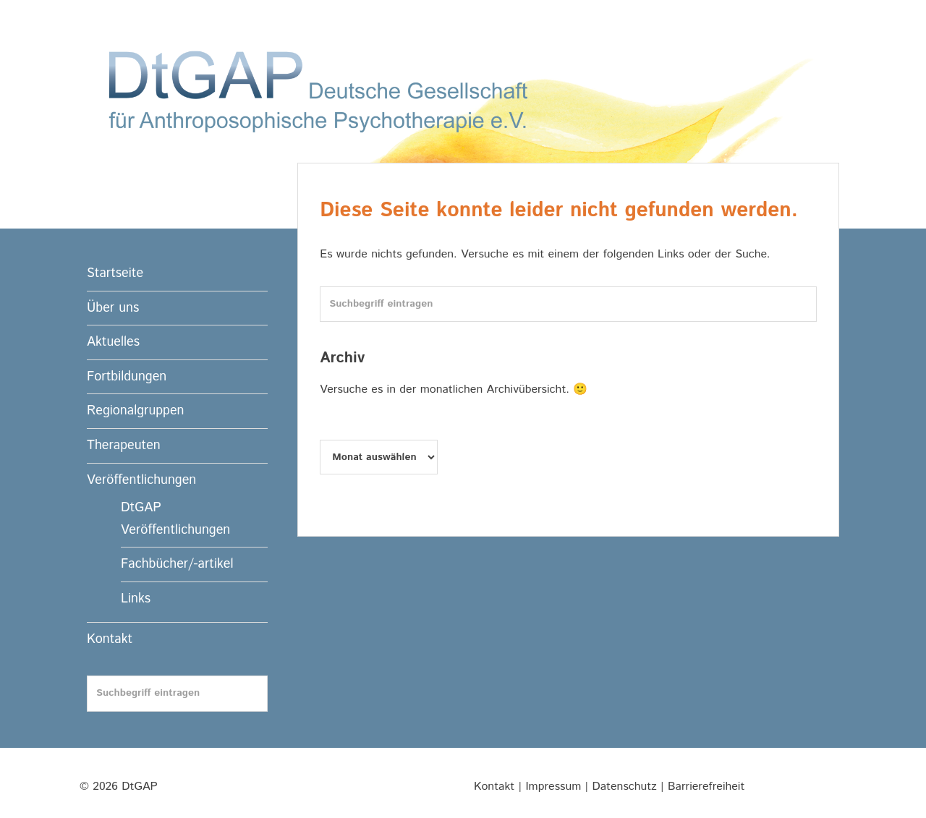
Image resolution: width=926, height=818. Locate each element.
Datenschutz (624, 786)
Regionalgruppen (135, 410)
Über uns (113, 308)
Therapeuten (124, 445)
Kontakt (109, 639)
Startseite (115, 273)
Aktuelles (113, 342)
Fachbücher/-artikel (177, 564)
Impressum (553, 786)
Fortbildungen (126, 376)
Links (135, 598)
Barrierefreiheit (706, 786)
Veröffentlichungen (141, 480)
